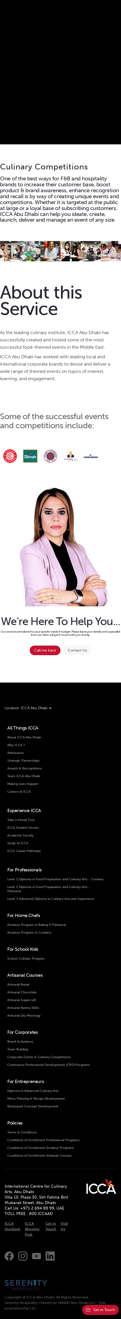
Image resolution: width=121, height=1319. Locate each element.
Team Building (17, 1049)
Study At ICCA (17, 843)
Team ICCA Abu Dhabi (23, 776)
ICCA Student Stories (23, 828)
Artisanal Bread (18, 985)
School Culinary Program (26, 959)
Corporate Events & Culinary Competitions (39, 1057)
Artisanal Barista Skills (23, 1008)
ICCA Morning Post (32, 1229)
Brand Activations (20, 1042)
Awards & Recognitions (24, 768)
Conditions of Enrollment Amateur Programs (40, 1148)
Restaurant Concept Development (32, 1106)
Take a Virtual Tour (21, 820)
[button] (31, 708)
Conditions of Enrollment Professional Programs (43, 1140)
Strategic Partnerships (23, 761)
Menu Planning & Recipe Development (36, 1099)
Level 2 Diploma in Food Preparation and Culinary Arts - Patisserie (48, 889)
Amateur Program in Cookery (29, 933)
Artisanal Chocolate (22, 992)
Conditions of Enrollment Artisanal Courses (39, 1156)
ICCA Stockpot (12, 1226)
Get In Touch (50, 1226)
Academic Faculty (20, 835)
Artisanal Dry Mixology (23, 1016)
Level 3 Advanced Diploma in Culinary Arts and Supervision (50, 899)
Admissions (15, 753)
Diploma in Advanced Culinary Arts (32, 1091)
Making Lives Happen (22, 784)
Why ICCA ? (16, 745)
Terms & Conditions (22, 1132)
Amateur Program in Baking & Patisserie (36, 925)
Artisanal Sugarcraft (21, 1000)
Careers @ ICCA (19, 792)
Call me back (45, 650)
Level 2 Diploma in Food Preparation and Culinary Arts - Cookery (55, 879)
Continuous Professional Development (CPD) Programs (48, 1065)
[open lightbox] (10, 251)
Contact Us (77, 650)
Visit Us (64, 1226)
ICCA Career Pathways (24, 851)
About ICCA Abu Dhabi (24, 737)
